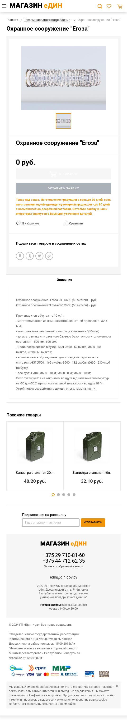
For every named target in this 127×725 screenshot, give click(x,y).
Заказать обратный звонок (63, 566)
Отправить (93, 522)
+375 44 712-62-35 (63, 561)
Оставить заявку (63, 188)
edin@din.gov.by (63, 577)
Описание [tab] (64, 280)
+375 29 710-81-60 (63, 555)
